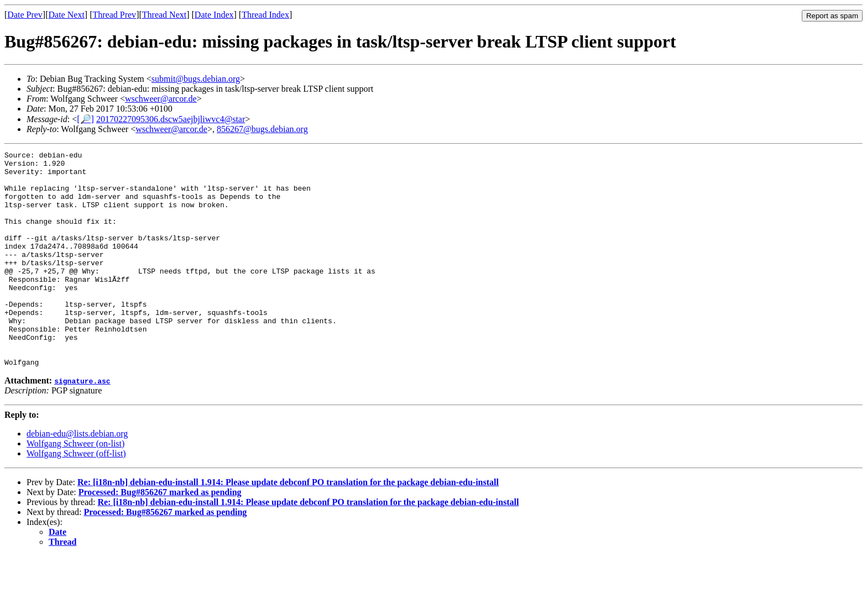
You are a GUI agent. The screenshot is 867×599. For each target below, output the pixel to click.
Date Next (67, 14)
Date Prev (25, 14)
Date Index (214, 14)
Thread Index (265, 14)
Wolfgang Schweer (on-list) (75, 486)
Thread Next (164, 14)
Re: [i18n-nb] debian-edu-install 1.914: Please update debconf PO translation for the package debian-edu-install (288, 525)
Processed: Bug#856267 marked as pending (160, 535)
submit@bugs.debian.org (196, 78)
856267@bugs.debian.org (262, 129)
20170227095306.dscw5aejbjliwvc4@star (170, 119)
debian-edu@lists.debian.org (77, 476)
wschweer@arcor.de (161, 98)
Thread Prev (114, 14)
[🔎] (85, 119)
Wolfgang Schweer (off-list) (76, 496)
